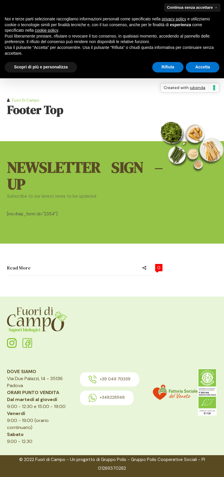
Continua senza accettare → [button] (192, 7)
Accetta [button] (202, 67)
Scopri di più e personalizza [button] (41, 67)
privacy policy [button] (174, 19)
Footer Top (35, 110)
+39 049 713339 (109, 379)
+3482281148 (107, 398)
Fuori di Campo (25, 100)
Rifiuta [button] (168, 67)
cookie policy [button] (46, 30)
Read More (19, 268)
